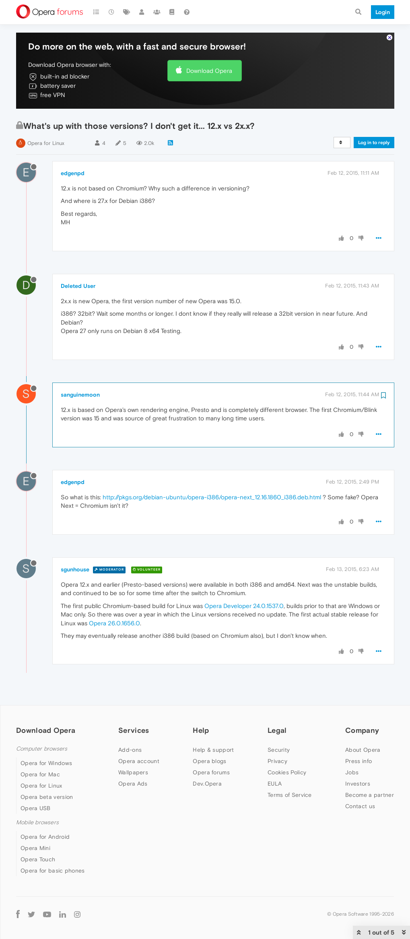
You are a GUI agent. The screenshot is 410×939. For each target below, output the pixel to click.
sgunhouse (75, 569)
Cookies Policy (287, 772)
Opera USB (36, 808)
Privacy (277, 761)
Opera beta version (47, 797)
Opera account (138, 761)
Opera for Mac (40, 774)
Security (279, 750)
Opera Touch (38, 859)
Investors (357, 783)
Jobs (351, 772)
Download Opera (209, 70)
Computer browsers (41, 748)
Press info (358, 761)
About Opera (362, 750)
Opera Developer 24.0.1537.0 (244, 605)
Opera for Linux (45, 143)
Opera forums (211, 772)
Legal (277, 730)
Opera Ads (133, 783)
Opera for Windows (46, 763)
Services (133, 730)
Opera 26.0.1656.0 (114, 623)
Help (201, 730)
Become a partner (369, 795)
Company (362, 730)
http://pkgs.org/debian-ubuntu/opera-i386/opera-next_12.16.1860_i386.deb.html (212, 497)
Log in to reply (374, 142)
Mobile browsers (37, 822)
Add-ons (130, 750)
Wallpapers (133, 772)
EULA (275, 783)
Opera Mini (35, 848)
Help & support (213, 750)
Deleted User (78, 286)
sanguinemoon (80, 394)
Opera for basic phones (53, 870)
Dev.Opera (207, 783)
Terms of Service (290, 795)
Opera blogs (209, 761)
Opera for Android (45, 837)
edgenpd (72, 173)
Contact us (360, 806)
